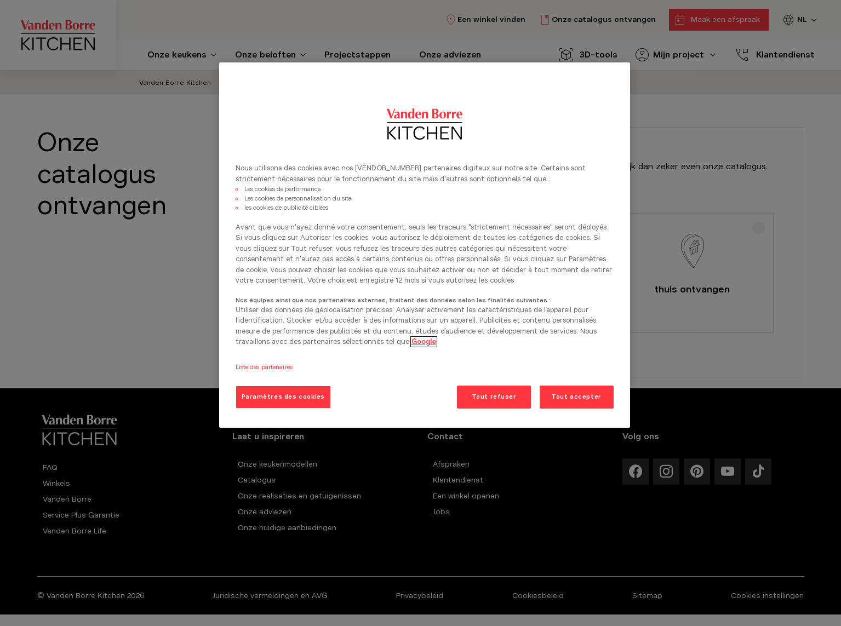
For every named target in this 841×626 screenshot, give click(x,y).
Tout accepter (576, 396)
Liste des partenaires (264, 367)
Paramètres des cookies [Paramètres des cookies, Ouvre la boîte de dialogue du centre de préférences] (283, 396)
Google (423, 341)
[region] (424, 244)
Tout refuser (494, 396)
